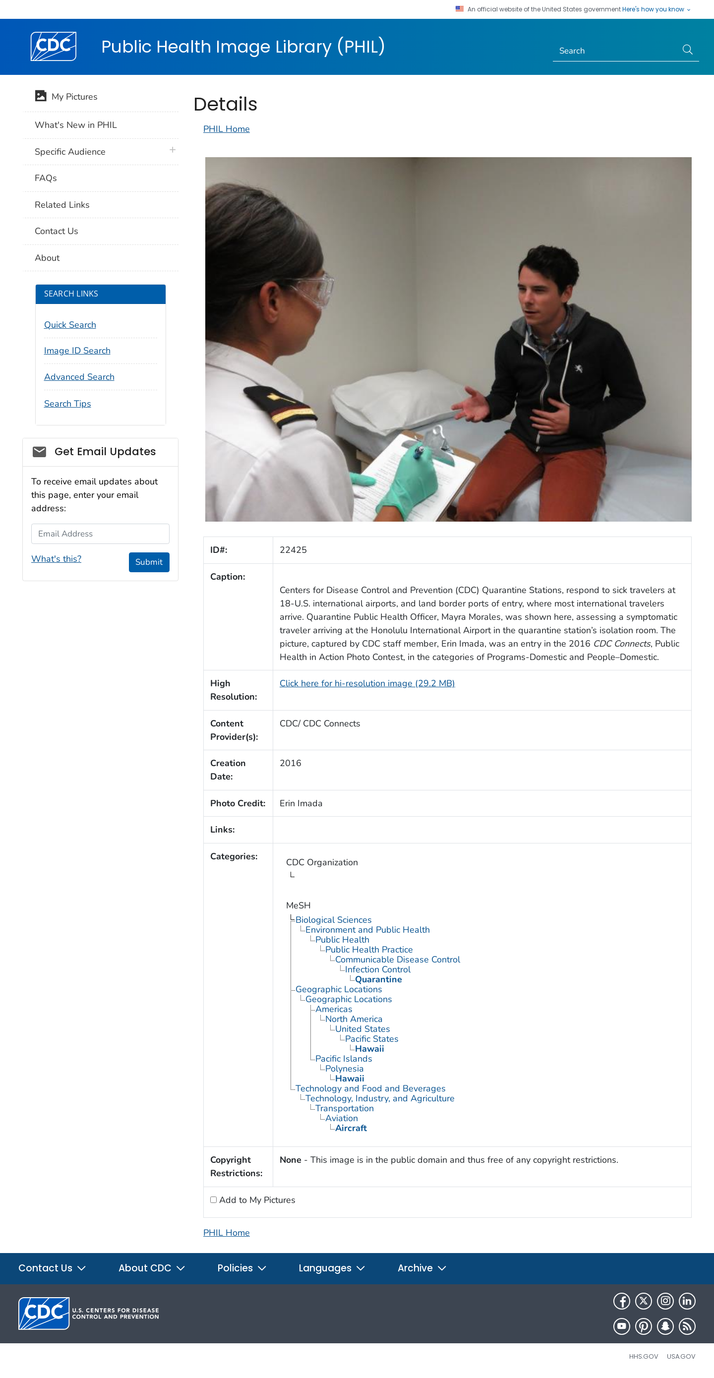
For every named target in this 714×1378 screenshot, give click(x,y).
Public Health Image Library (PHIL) (243, 46)
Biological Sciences (334, 920)
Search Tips (67, 404)
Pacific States (372, 1039)
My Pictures (66, 98)
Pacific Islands (343, 1059)
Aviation (341, 1118)
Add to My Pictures (256, 1200)
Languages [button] (332, 1268)
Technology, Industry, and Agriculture (380, 1098)
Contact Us (56, 231)
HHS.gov (643, 1356)
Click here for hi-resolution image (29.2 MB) (367, 683)
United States (362, 1029)
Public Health (342, 940)
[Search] (615, 51)
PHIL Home (226, 129)
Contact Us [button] (52, 1268)
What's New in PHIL (76, 125)
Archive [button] (422, 1268)
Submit (149, 562)
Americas (334, 1009)
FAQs (46, 178)
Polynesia (344, 1069)
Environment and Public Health (367, 930)
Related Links (62, 205)
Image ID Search (77, 351)
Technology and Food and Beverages (371, 1088)
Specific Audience (70, 152)
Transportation (344, 1108)
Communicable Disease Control (397, 959)
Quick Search (70, 325)
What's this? (56, 559)
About (47, 258)
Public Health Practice (369, 950)
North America (354, 1019)
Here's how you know (657, 9)
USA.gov (681, 1356)
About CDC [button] (152, 1268)
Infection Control (378, 969)
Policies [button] (242, 1268)
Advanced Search (79, 377)
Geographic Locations (339, 989)
